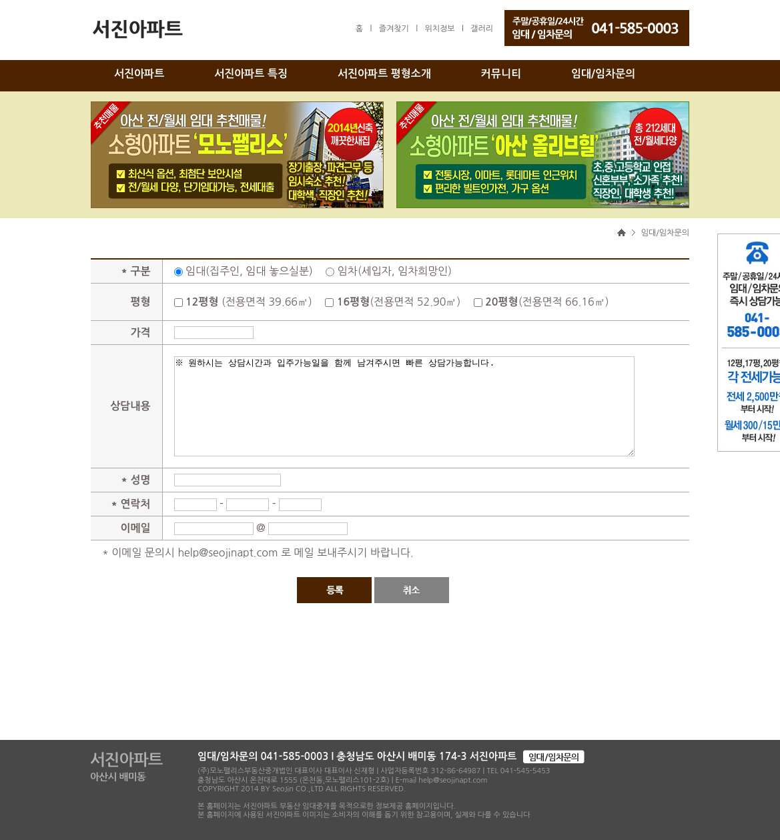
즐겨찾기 (394, 29)
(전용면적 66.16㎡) (547, 301)
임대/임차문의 (603, 74)
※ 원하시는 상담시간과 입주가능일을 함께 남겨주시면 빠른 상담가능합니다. (404, 406)
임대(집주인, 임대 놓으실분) (249, 271)
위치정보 (439, 29)
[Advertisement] (390, 700)
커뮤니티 (501, 74)
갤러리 (481, 29)
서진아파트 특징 (251, 74)
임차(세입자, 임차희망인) (395, 271)
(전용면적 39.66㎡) (248, 301)
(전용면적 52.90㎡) (398, 301)
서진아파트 (139, 74)
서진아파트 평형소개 (384, 74)
